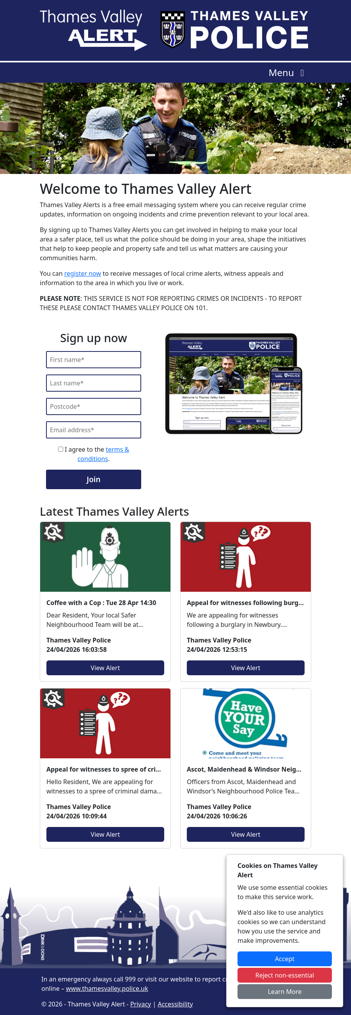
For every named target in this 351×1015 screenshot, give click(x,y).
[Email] (93, 429)
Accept (284, 959)
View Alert (105, 668)
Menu (288, 72)
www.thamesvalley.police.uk (107, 988)
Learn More (285, 991)
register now (82, 273)
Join (93, 479)
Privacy (140, 1004)
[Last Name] (93, 383)
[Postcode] (93, 406)
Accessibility (175, 1004)
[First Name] (93, 359)
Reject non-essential (284, 975)
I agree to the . (93, 454)
